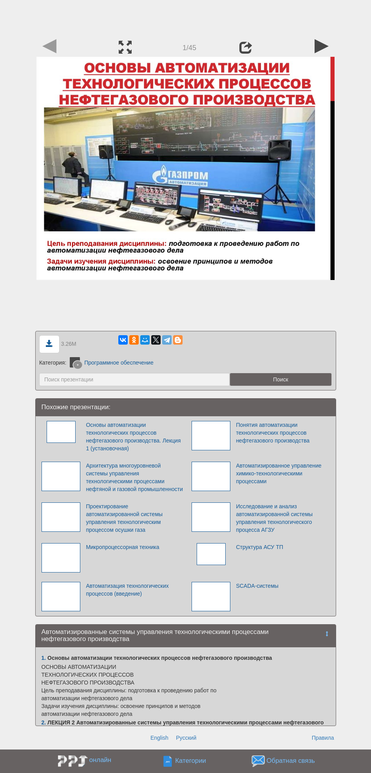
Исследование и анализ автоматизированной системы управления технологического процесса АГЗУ (274, 518)
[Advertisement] (185, 17)
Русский (186, 738)
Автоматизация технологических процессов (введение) (127, 590)
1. (44, 658)
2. (44, 722)
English (159, 738)
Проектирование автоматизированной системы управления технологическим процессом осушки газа (124, 518)
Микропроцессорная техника (122, 547)
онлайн (100, 760)
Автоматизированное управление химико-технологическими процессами (278, 473)
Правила (323, 738)
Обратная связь (290, 760)
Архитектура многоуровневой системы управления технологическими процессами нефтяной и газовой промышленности (134, 477)
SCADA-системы (257, 586)
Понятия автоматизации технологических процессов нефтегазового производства (272, 433)
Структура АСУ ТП (259, 547)
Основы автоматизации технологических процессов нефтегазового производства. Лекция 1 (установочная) (133, 437)
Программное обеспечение (112, 362)
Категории (190, 760)
